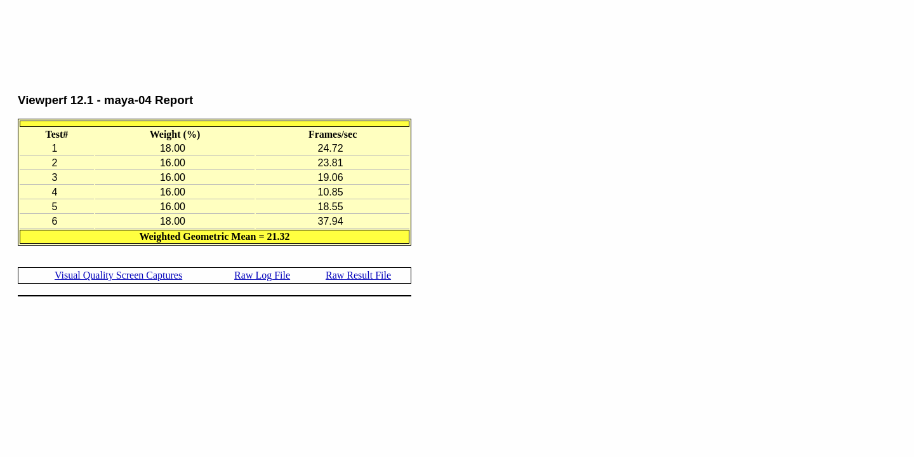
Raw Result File (358, 275)
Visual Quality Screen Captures (118, 275)
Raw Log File (262, 275)
